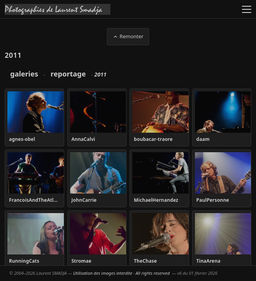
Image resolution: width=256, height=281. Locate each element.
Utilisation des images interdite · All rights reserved (121, 273)
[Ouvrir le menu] (246, 9)
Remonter (128, 36)
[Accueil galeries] (57, 9)
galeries (24, 73)
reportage (68, 73)
